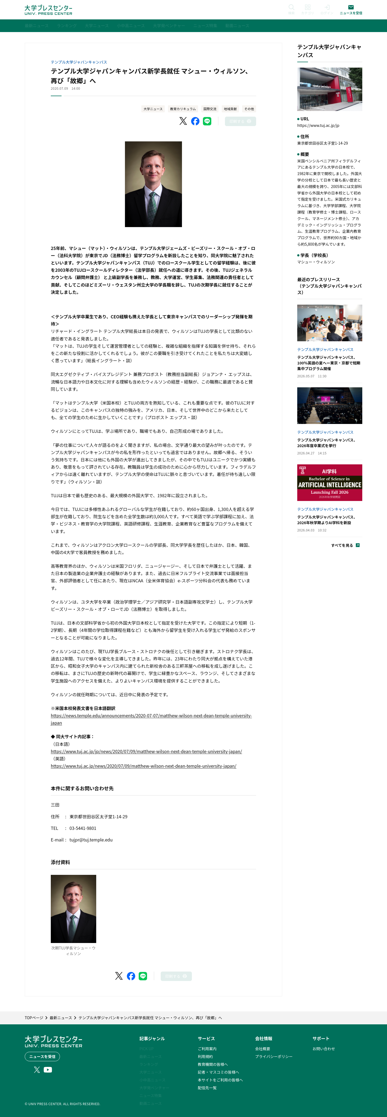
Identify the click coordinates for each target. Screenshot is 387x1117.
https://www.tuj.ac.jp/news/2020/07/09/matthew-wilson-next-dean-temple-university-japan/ (143, 766)
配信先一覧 (207, 1087)
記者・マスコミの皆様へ (218, 1072)
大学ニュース (153, 108)
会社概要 (262, 1048)
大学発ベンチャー (154, 1087)
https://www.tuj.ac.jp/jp (318, 125)
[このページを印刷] (240, 121)
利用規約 (205, 1056)
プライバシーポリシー (274, 1056)
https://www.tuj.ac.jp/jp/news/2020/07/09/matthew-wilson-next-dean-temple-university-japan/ (146, 751)
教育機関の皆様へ (213, 1064)
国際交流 (209, 108)
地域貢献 (230, 108)
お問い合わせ (324, 1048)
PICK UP (146, 1048)
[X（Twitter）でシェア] (183, 121)
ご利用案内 (207, 1048)
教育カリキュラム (183, 108)
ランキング (148, 1064)
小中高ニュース (152, 1080)
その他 (249, 108)
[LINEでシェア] (207, 121)
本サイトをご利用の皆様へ (220, 1080)
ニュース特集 (150, 1095)
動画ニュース (150, 1103)
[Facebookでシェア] (195, 121)
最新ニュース (150, 1056)
